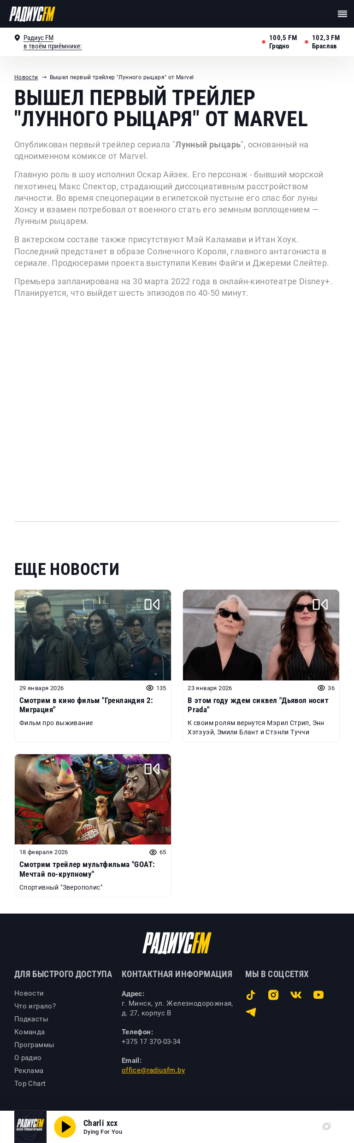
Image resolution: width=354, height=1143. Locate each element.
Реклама (29, 1071)
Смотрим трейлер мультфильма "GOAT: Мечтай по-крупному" (87, 869)
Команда (29, 1032)
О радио (28, 1058)
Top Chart (30, 1083)
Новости (26, 77)
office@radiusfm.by (153, 1070)
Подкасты (31, 1019)
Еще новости (66, 569)
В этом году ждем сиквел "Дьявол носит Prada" (258, 705)
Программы (34, 1045)
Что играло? (35, 1006)
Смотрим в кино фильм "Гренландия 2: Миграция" (86, 705)
